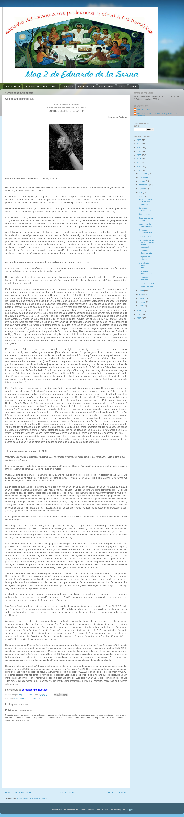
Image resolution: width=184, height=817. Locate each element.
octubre (142, 181)
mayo (141, 291)
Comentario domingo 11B (145, 252)
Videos (133, 86)
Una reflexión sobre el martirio (144, 265)
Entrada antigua (117, 792)
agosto (142, 189)
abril (141, 294)
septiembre (144, 185)
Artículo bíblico (13, 86)
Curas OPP (67, 86)
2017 (139, 310)
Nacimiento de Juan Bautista (146, 225)
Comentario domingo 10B (145, 278)
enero (141, 306)
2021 (139, 159)
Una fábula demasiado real (146, 272)
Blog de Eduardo (144, 109)
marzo (142, 298)
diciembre (143, 173)
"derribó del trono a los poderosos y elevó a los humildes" (157, 114)
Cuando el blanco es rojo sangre (146, 284)
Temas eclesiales (86, 86)
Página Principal (69, 792)
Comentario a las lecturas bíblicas (41, 86)
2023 (139, 151)
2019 (139, 166)
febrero (142, 302)
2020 (139, 163)
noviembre (144, 177)
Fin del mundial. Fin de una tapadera (145, 201)
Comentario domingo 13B (145, 209)
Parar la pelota (145, 236)
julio (141, 192)
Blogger (129, 810)
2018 (139, 170)
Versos (122, 86)
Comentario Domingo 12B (146, 231)
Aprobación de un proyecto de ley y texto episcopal (146, 243)
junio (141, 196)
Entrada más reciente (18, 792)
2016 (139, 314)
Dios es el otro (145, 214)
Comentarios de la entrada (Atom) (32, 798)
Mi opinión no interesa (144, 258)
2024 (139, 147)
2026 (139, 140)
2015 (139, 318)
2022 (139, 155)
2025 (139, 144)
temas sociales (106, 86)
